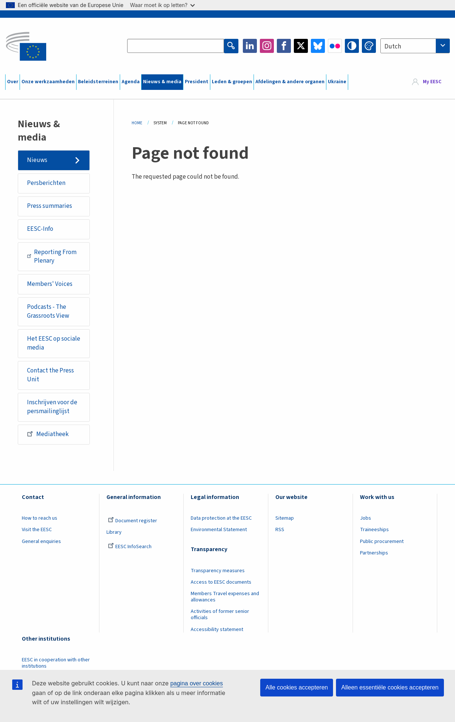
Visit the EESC (37, 529)
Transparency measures (218, 570)
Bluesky (318, 46)
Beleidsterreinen (98, 81)
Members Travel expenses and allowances (225, 597)
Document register (132, 520)
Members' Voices (49, 284)
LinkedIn (250, 46)
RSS (279, 529)
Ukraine (337, 81)
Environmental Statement (219, 529)
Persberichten (46, 183)
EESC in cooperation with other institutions (56, 663)
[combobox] (415, 45)
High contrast (352, 46)
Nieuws (37, 160)
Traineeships (374, 529)
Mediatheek (48, 434)
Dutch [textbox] (392, 46)
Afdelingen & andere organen (290, 81)
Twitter (301, 46)
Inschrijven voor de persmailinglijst (52, 407)
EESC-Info (40, 229)
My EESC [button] (432, 81)
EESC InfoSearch (130, 546)
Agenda (131, 81)
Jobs (365, 518)
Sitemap (284, 518)
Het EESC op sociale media (53, 343)
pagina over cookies (196, 683)
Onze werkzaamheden (48, 81)
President (196, 81)
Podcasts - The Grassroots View (48, 311)
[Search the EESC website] (175, 46)
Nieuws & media (162, 81)
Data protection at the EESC (221, 518)
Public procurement (382, 541)
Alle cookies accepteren (296, 687)
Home (137, 123)
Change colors (369, 46)
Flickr (335, 46)
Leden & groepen (232, 81)
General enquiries (41, 541)
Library (114, 532)
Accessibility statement (217, 629)
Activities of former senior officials (220, 614)
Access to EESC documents (221, 582)
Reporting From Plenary (52, 257)
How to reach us (39, 518)
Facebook (284, 46)
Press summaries (49, 206)
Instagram (267, 46)
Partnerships (374, 553)
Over (12, 81)
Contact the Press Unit (50, 375)
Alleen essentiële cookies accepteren (389, 687)
